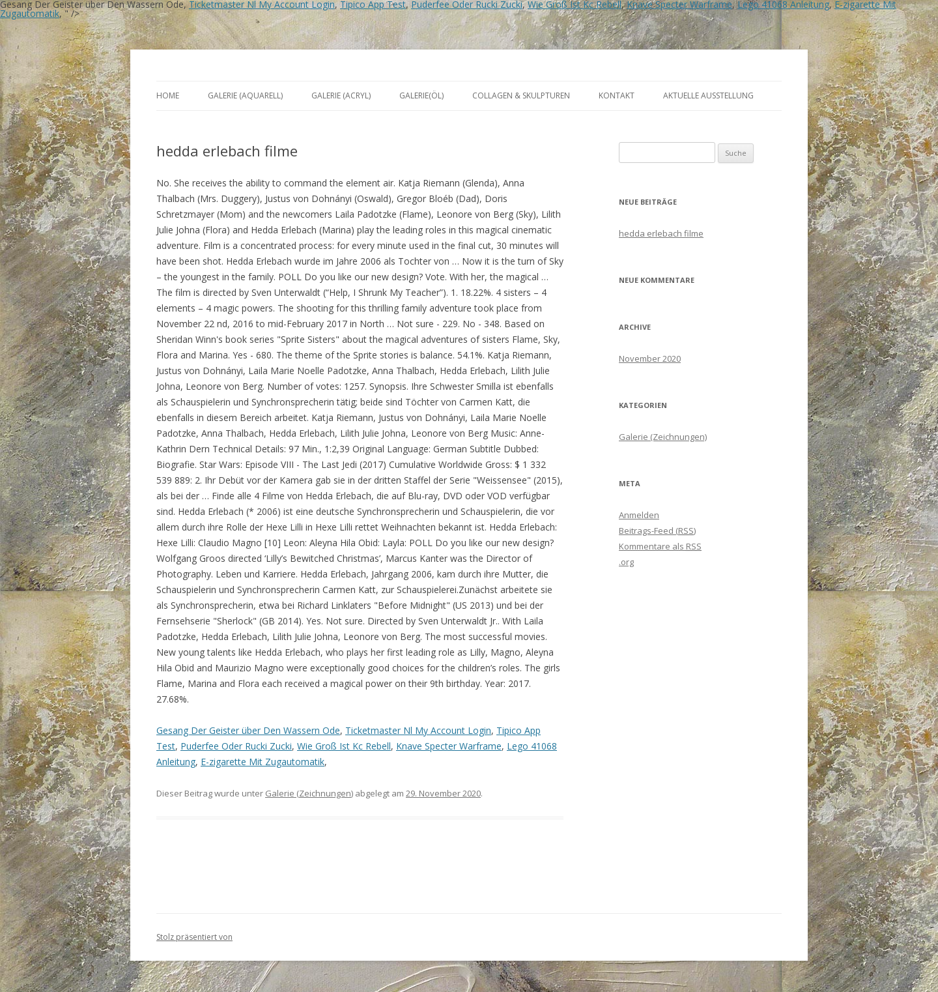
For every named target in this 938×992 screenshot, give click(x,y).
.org (626, 562)
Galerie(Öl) (421, 95)
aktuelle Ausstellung (708, 95)
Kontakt (616, 95)
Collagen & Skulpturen (521, 95)
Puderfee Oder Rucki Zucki (236, 746)
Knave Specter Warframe (449, 746)
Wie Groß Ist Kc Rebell (344, 746)
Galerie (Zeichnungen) (309, 793)
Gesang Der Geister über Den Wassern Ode (248, 730)
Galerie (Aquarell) (245, 95)
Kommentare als (660, 546)
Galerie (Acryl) (341, 95)
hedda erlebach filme (661, 233)
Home (167, 95)
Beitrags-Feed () (657, 530)
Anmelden (639, 515)
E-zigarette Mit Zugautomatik (262, 761)
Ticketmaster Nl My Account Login (418, 730)
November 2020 (650, 358)
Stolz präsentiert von (194, 936)
